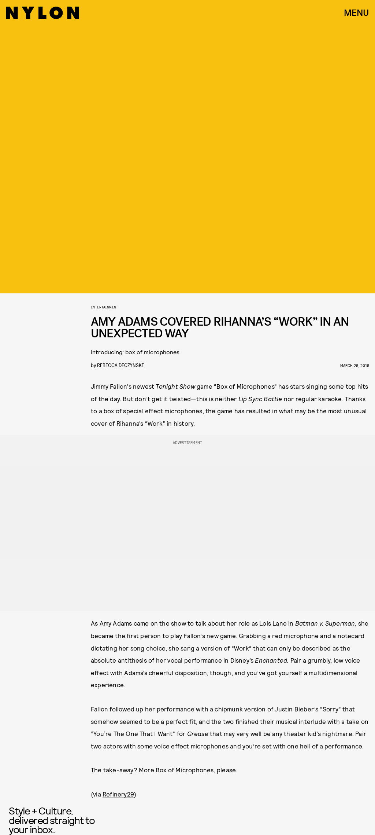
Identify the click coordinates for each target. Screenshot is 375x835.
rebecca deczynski (120, 365)
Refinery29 (118, 794)
